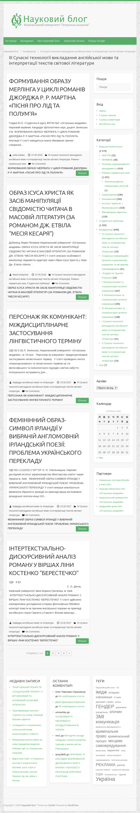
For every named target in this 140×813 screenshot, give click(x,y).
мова (123, 751)
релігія (121, 765)
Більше (82, 173)
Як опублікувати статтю (71, 696)
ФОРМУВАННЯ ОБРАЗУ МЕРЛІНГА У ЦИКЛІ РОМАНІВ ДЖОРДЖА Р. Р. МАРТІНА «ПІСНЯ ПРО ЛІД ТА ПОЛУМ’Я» (47, 97)
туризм (122, 774)
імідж (101, 691)
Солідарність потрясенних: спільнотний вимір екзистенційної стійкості (27, 729)
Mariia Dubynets (20, 274)
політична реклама (119, 760)
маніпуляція (101, 751)
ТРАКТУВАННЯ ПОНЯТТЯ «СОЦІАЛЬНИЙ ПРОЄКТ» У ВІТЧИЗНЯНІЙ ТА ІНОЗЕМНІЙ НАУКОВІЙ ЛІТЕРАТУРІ (27, 696)
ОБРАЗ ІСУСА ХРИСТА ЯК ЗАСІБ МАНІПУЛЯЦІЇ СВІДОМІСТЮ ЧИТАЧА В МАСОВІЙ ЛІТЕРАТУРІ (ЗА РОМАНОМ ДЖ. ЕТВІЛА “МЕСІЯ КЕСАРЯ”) (42, 213)
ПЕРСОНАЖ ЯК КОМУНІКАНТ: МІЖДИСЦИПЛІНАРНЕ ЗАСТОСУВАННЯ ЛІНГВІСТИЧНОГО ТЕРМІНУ (48, 328)
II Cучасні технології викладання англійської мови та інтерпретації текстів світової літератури (115, 352)
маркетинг (113, 750)
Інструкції (11, 41)
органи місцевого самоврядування (108, 757)
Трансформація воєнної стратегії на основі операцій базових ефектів (27, 715)
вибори (118, 702)
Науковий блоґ (11, 51)
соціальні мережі (103, 770)
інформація (104, 697)
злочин (115, 712)
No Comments (39, 164)
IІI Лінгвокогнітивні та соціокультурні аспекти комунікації (114, 312)
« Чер (99, 457)
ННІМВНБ (107, 159)
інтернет (114, 692)
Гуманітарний (109, 194)
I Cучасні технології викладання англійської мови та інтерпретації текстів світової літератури (115, 330)
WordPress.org (107, 124)
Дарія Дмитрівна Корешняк (70, 702)
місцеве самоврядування (111, 743)
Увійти (102, 111)
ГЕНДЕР (105, 706)
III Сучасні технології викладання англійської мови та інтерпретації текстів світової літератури (48, 386)
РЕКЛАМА (105, 764)
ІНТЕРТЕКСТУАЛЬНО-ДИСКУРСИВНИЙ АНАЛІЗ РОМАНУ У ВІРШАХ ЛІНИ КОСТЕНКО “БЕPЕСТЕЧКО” (44, 560)
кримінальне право (107, 733)
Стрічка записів (107, 115)
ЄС (117, 687)
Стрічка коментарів (109, 119)
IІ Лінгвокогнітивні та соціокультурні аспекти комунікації (114, 299)
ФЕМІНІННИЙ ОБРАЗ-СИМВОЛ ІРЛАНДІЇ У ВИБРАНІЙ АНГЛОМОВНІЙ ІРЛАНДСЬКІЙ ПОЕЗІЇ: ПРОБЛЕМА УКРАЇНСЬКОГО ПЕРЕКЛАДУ (45, 440)
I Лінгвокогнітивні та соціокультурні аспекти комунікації (114, 286)
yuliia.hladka (19, 155)
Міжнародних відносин (114, 212)
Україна (105, 779)
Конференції (29, 51)
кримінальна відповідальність (108, 727)
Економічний (109, 199)
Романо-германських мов (116, 172)
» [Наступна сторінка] (69, 653)
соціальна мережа (120, 770)
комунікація (107, 721)
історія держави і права (108, 699)
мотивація (100, 755)
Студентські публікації (38, 283)
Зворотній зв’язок (74, 41)
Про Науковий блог (48, 41)
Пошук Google (96, 41)
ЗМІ (100, 716)
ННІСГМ (106, 155)
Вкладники (27, 41)
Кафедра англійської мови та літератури (33, 382)
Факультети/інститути (110, 146)
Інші (101, 365)
